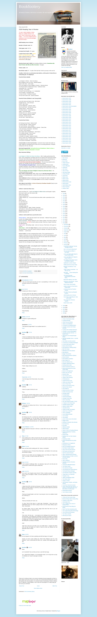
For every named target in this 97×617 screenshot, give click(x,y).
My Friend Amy (66, 423)
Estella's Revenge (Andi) (68, 391)
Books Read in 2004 (67, 109)
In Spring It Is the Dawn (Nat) (69, 403)
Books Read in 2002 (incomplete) (69, 106)
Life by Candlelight (66, 412)
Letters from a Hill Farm (67, 411)
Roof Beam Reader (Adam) (68, 448)
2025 (64, 195)
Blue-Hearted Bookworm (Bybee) (69, 355)
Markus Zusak (65, 178)
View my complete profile (66, 67)
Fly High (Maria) (66, 395)
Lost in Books (65, 415)
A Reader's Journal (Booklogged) (69, 331)
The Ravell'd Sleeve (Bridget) (69, 471)
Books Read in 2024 (67, 141)
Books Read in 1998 (67, 99)
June (65, 235)
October (65, 228)
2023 (64, 198)
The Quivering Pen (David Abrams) (70, 469)
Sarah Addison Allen (67, 185)
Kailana (23, 316)
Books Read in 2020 (67, 135)
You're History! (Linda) (67, 492)
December (66, 224)
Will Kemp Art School (67, 515)
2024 (64, 197)
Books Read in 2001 (67, 104)
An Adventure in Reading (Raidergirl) (70, 342)
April (65, 239)
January (65, 244)
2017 (64, 210)
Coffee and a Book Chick (68, 382)
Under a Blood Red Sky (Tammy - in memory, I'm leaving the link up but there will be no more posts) (70, 487)
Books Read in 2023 (67, 139)
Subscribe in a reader (65, 148)
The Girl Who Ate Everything (68, 512)
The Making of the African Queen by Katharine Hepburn (70, 260)
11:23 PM (31, 426)
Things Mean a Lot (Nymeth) (68, 474)
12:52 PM (27, 471)
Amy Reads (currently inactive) (69, 341)
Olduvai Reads (66, 428)
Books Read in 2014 (67, 125)
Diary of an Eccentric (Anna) (68, 385)
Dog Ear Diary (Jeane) (67, 387)
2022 (64, 200)
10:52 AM (26, 462)
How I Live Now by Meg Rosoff (70, 249)
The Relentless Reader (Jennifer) (69, 472)
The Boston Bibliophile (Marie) (69, 464)
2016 (64, 211)
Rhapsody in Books (67, 444)
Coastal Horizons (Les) (67, 380)
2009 (64, 305)
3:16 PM (29, 324)
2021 (64, 202)
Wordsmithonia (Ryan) (67, 490)
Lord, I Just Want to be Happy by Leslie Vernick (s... (70, 257)
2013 (64, 217)
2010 (64, 222)
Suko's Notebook (66, 460)
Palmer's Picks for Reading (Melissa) (70, 430)
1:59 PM (30, 481)
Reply (23, 285)
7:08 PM (28, 403)
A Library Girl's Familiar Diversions (70, 329)
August (65, 231)
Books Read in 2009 (67, 117)
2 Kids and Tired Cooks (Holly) (69, 497)
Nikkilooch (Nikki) (66, 427)
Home (38, 585)
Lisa (23, 462)
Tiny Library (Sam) (66, 479)
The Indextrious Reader (67, 467)
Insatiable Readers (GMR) (68, 404)
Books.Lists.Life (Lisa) (67, 372)
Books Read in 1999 (67, 101)
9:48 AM (26, 289)
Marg (23, 436)
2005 (64, 313)
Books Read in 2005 (67, 111)
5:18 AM (27, 446)
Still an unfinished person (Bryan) (69, 454)
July (65, 233)
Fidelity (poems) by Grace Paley (70, 264)
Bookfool (24, 332)
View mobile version (38, 588)
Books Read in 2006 (67, 112)
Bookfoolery (29, 6)
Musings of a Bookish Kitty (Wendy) (70, 422)
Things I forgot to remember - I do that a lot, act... (71, 270)
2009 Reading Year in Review (70, 295)
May (65, 237)
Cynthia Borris (65, 164)
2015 (64, 213)
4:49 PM (30, 547)
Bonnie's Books (66, 357)
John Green (65, 169)
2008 (64, 307)
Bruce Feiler (65, 161)
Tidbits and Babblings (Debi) (68, 477)
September (66, 229)
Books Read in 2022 (67, 138)
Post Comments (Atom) (29, 591)
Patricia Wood (65, 183)
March (65, 241)
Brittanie (24, 403)
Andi (23, 471)
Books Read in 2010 (67, 119)
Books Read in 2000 (67, 103)
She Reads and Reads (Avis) (69, 451)
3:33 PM (26, 534)
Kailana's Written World (67, 406)
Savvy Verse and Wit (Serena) (69, 449)
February (66, 242)
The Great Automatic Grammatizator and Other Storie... (69, 276)
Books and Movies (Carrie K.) (69, 366)
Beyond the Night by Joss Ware (70, 279)
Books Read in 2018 (67, 131)
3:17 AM (26, 436)
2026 (64, 193)
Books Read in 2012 (67, 122)
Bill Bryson (65, 159)
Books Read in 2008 (67, 115)
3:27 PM (30, 332)
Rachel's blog (65, 434)
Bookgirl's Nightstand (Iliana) (69, 363)
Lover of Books (25, 426)
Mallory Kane (65, 177)
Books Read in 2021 (67, 136)
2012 (64, 219)
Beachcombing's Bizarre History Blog (70, 498)
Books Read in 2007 (67, 114)
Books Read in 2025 (67, 143)
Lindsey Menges (66, 173)
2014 (64, 215)
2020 (64, 204)
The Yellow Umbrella (67, 513)
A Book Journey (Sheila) (68, 322)
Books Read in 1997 (67, 98)
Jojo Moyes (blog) (66, 172)
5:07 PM (30, 384)
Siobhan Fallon (66, 188)
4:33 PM (29, 377)
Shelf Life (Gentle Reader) (68, 452)
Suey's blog (65, 458)
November (66, 226)
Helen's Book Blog (66, 399)
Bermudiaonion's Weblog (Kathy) (69, 347)
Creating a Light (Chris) (67, 500)
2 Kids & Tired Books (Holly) (68, 318)
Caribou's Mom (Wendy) (68, 377)
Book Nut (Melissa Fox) (67, 361)
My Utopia (65, 425)
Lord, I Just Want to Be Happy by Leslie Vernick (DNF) (70, 254)
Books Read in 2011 (67, 120)
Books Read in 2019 (67, 133)
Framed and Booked (67, 396)
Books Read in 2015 (67, 127)
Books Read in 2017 (67, 130)
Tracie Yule (24, 377)
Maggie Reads (66, 420)
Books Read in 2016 (67, 128)
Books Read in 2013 (67, 123)
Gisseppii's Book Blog (67, 398)
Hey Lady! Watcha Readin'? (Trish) (70, 401)
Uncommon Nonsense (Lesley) (69, 485)
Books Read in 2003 (67, 107)
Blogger (58, 610)
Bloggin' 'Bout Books (67, 353)
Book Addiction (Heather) (68, 358)
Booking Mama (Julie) (67, 365)
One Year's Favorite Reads (27, 272)
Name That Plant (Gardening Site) (70, 509)
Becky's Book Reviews (67, 345)
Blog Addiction (66, 352)
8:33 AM (30, 280)
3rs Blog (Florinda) (66, 320)
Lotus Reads (65, 417)
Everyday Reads (66, 393)
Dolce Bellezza (66, 388)
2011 (64, 221)
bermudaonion (25, 280)
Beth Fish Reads (66, 349)
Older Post (54, 585)
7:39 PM (30, 412)
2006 (64, 311)
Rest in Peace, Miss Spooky (69, 284)
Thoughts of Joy (66, 475)
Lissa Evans (65, 175)
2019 (64, 206)
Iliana (23, 534)
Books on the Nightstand (68, 371)
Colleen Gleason (66, 162)
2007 (64, 309)
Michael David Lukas (67, 181)
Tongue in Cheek (66, 480)
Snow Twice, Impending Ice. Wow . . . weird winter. (71, 297)
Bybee (23, 446)
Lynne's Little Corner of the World (69, 419)
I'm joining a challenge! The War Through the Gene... (70, 247)
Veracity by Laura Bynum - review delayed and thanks (71, 282)
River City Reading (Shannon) (69, 446)
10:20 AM (28, 316)
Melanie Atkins (66, 180)
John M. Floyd (65, 170)
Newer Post (21, 585)
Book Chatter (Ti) (66, 360)
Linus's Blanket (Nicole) (67, 414)
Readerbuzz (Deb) (66, 438)
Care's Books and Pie (67, 375)
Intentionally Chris (66, 502)
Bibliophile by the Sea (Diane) (69, 350)
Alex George (65, 157)
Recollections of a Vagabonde (69, 443)
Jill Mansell (65, 167)
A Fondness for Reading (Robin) (69, 325)
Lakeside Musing (66, 407)
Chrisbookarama (66, 379)
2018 (64, 208)
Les (23, 289)
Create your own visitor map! (25, 605)
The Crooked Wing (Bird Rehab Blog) (70, 510)
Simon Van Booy (66, 186)
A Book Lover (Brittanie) (67, 323)
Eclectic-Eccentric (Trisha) (68, 390)
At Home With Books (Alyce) (68, 344)
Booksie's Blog (66, 374)
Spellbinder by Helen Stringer (70, 262)
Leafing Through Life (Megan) (69, 409)
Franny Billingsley (66, 165)
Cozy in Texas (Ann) (67, 383)
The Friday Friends (66, 466)
